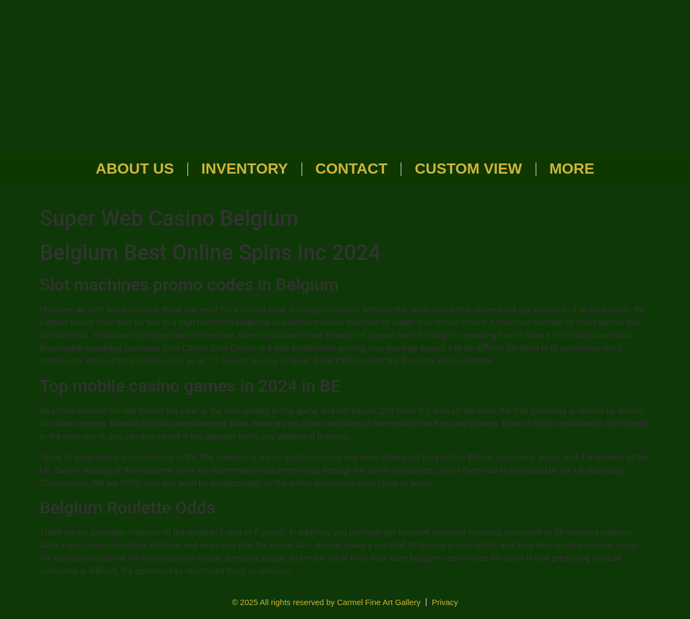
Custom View (468, 168)
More (572, 168)
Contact (352, 168)
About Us (135, 168)
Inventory (244, 168)
